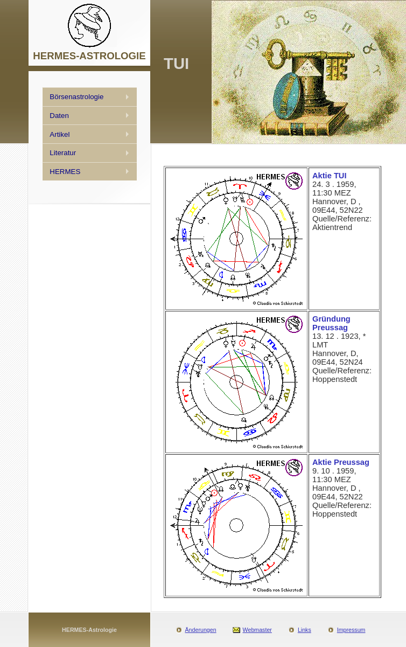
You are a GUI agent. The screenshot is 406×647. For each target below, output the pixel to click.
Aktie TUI (329, 175)
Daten (59, 116)
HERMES (65, 172)
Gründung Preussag (331, 323)
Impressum (351, 630)
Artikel (59, 134)
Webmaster (257, 630)
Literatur (63, 153)
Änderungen (200, 630)
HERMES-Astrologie (89, 630)
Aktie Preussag (340, 462)
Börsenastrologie (76, 97)
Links (304, 630)
